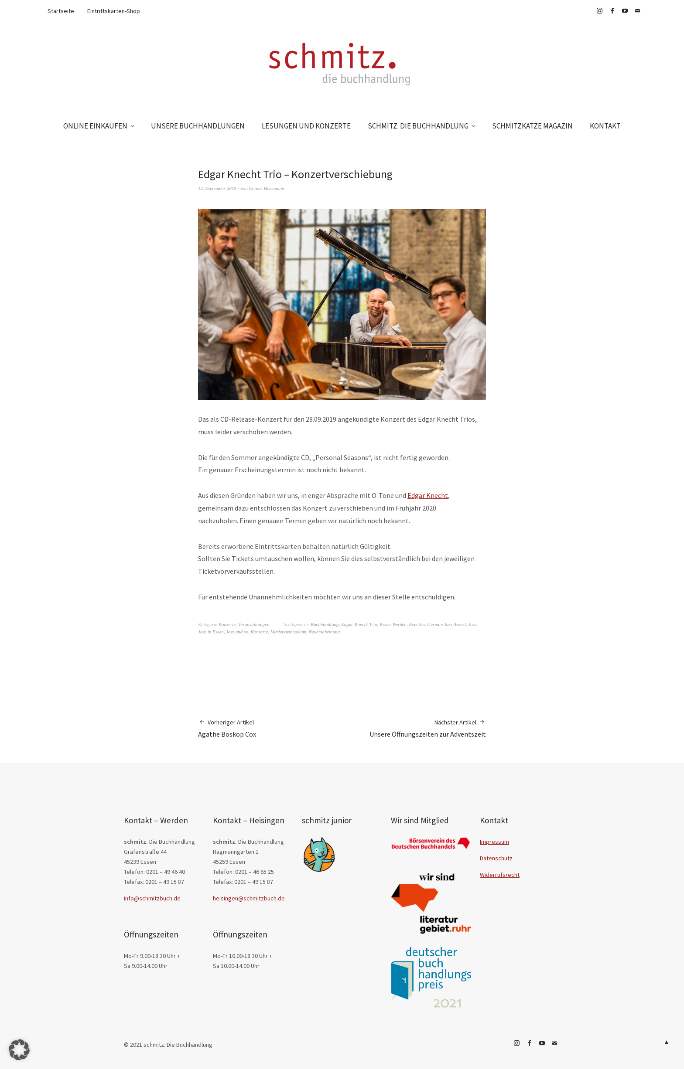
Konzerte (227, 624)
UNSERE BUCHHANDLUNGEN (198, 126)
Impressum (494, 842)
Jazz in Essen (211, 631)
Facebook (612, 10)
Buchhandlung (325, 624)
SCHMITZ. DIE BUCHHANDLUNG (418, 126)
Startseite (61, 11)
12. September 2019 (217, 188)
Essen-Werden (393, 624)
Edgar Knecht (427, 495)
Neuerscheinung (324, 631)
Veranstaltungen (254, 624)
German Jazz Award (446, 624)
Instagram (599, 10)
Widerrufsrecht (500, 875)
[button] (19, 1050)
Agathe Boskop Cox (227, 728)
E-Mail (637, 10)
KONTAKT (605, 126)
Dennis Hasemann (266, 188)
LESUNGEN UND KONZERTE (306, 126)
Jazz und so (237, 631)
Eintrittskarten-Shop (113, 11)
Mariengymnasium (288, 631)
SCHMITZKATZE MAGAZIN (532, 126)
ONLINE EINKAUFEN (95, 126)
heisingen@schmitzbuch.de (249, 898)
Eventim (417, 624)
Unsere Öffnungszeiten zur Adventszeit (427, 728)
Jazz (472, 624)
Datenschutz (496, 858)
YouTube (624, 10)
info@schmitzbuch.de (152, 898)
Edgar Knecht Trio (359, 624)
